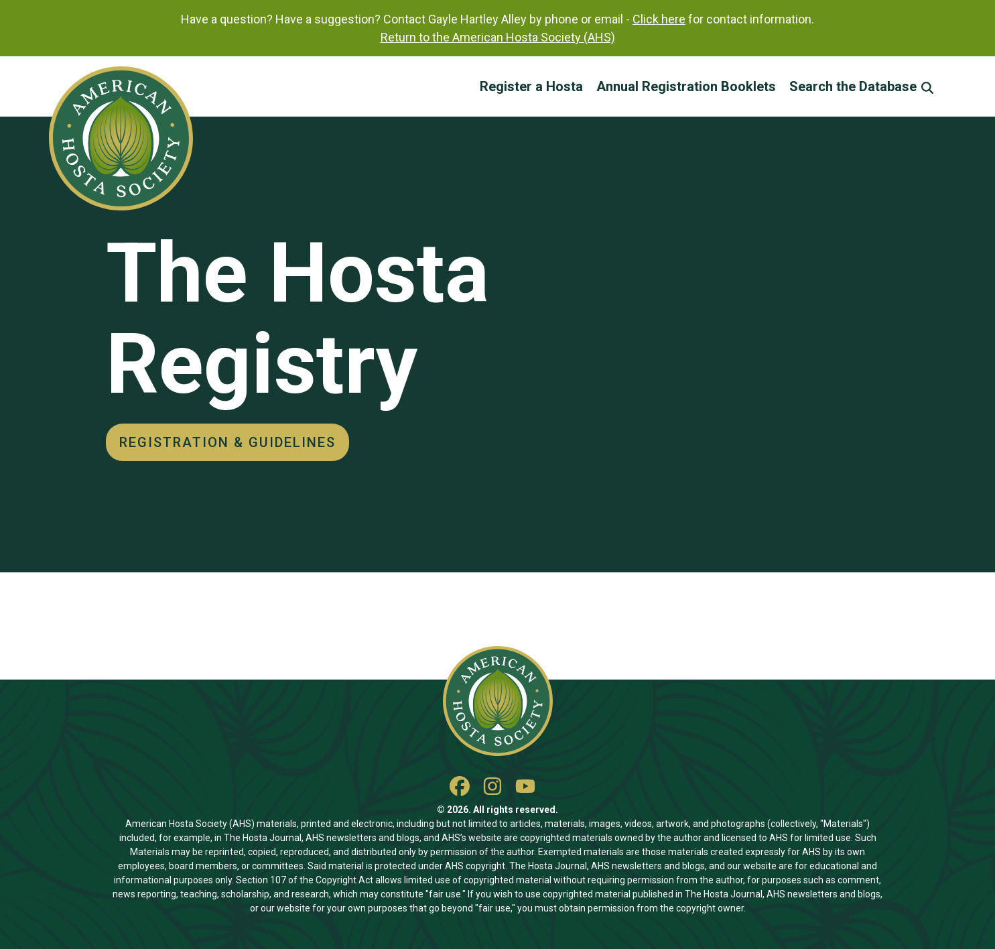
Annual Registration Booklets (686, 86)
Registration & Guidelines (227, 442)
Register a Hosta (531, 86)
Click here (659, 19)
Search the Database (861, 86)
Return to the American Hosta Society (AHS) (498, 37)
